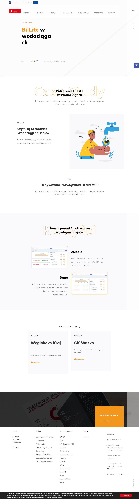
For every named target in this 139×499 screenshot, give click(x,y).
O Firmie (16, 437)
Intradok (63, 447)
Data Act (16, 447)
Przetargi (98, 8)
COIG (4, 495)
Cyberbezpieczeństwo (44, 461)
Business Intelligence (108, 421)
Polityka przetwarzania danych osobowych (24, 495)
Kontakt (111, 8)
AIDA (62, 482)
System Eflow (65, 451)
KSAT (62, 440)
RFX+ (62, 475)
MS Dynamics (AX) (67, 444)
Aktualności (67, 8)
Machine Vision (65, 479)
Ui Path (62, 461)
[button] (136, 65)
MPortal (63, 472)
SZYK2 (62, 437)
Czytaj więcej (36, 362)
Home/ (23, 61)
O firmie (40, 8)
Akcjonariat (83, 8)
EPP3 (62, 465)
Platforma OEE (65, 468)
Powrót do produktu (109, 415)
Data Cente (40, 444)
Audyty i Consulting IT (44, 454)
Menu (133, 10)
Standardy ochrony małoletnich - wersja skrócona (114, 466)
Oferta (26, 8)
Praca (85, 431)
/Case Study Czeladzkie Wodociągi (55, 61)
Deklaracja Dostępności (115, 474)
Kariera (52, 8)
